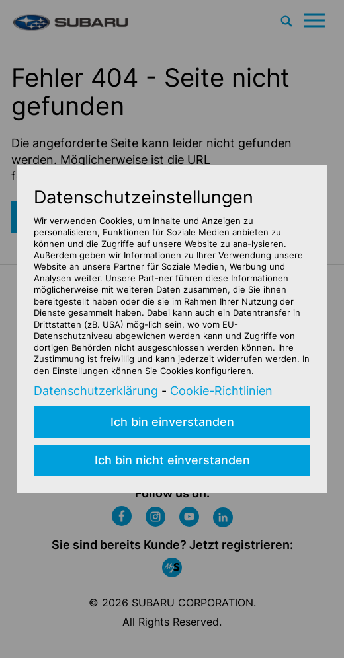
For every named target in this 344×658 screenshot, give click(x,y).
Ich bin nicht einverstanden (172, 460)
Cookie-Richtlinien (221, 391)
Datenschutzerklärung (96, 391)
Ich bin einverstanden (172, 422)
